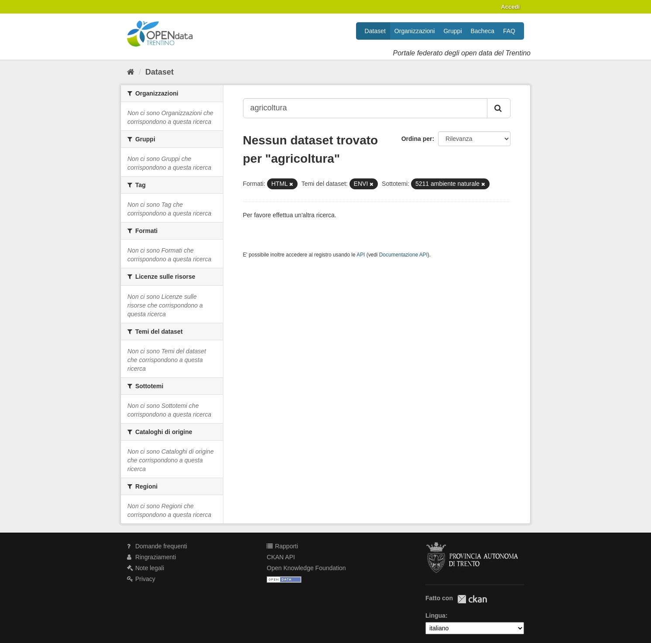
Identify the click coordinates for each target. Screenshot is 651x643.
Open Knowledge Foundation (306, 567)
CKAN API (281, 557)
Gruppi (452, 30)
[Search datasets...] (365, 108)
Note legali (145, 567)
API (360, 255)
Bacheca (482, 30)
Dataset (375, 30)
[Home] (130, 72)
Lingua (435, 615)
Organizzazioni (414, 30)
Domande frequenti (157, 546)
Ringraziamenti (151, 557)
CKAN (472, 599)
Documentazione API (403, 255)
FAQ (509, 30)
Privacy (141, 578)
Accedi (510, 6)
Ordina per (416, 138)
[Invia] (499, 108)
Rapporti (282, 546)
